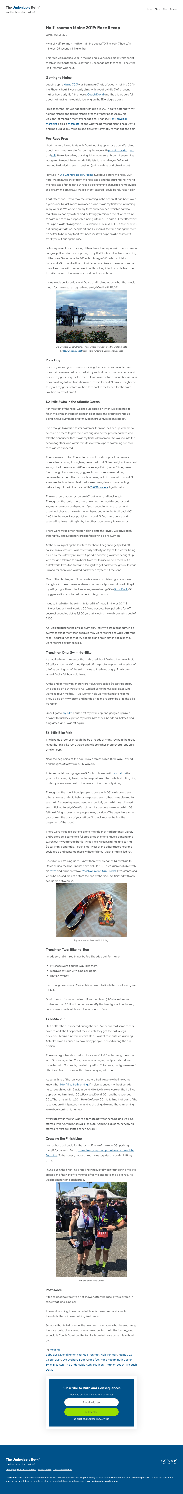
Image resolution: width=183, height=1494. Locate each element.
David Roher (68, 1354)
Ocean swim (53, 1359)
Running (54, 1349)
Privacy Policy (44, 1469)
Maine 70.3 (71, 84)
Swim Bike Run (55, 1364)
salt (53, 155)
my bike (67, 713)
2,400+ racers (99, 487)
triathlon (98, 1364)
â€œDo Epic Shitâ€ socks (98, 871)
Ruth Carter (124, 1359)
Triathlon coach (115, 1364)
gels (131, 150)
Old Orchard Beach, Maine (76, 174)
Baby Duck (121, 589)
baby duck (52, 1354)
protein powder (117, 150)
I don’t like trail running (74, 1084)
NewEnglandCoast (72, 350)
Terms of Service (27, 1469)
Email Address (91, 1402)
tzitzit (53, 871)
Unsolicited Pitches (62, 1469)
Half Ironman (109, 1354)
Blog (15, 1469)
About (9, 1469)
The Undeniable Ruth (78, 1364)
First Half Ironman (88, 1354)
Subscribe (91, 1412)
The (9, 7)
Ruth (35, 7)
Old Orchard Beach (74, 1359)
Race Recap (108, 1359)
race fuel (93, 1359)
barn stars (119, 773)
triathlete (73, 123)
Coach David (95, 94)
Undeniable (21, 7)
